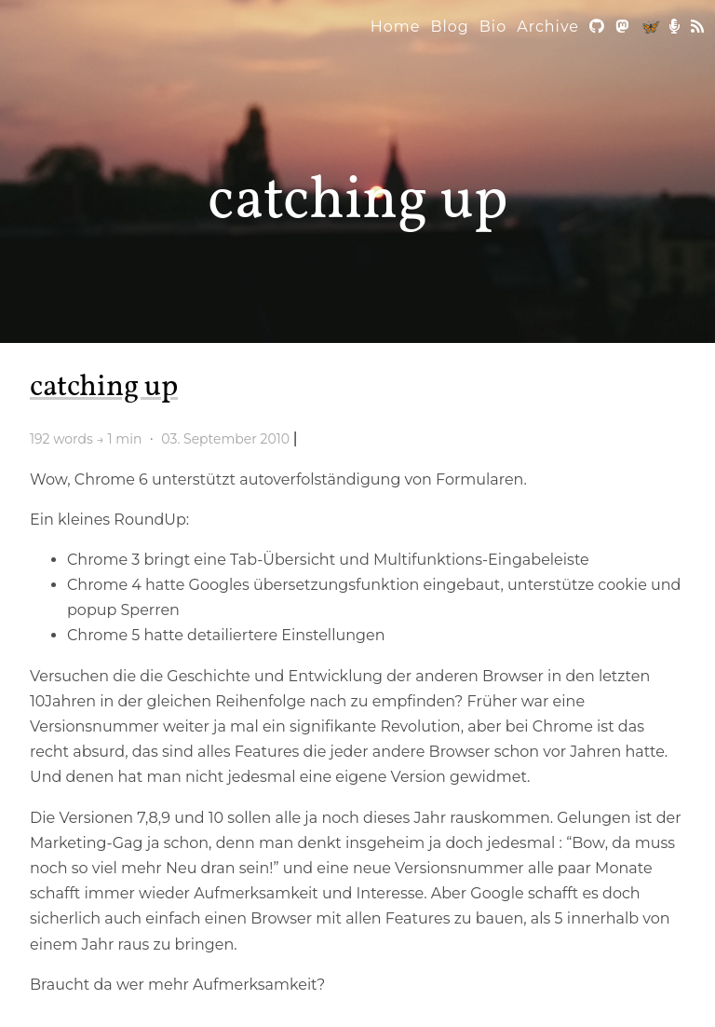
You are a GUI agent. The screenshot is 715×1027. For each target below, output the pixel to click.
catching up (358, 201)
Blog (449, 26)
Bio (492, 26)
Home (396, 26)
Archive (548, 26)
